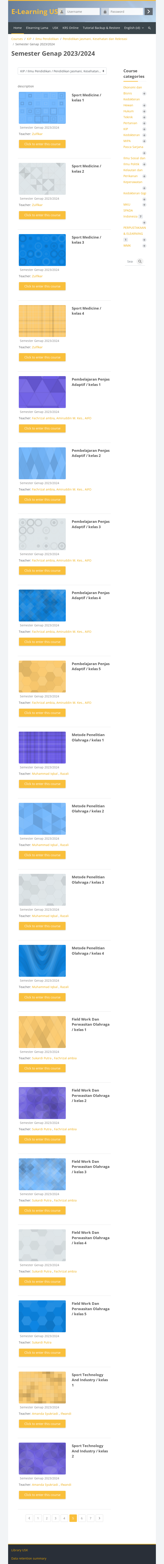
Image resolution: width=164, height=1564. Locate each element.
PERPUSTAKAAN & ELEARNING (134, 234)
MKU (126, 204)
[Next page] (99, 1518)
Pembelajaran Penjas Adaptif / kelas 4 (91, 595)
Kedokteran (131, 135)
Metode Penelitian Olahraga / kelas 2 (88, 808)
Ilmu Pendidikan (47, 39)
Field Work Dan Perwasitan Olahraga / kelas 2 (91, 1095)
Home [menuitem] (17, 28)
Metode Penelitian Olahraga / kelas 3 (88, 879)
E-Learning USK (37, 11)
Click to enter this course (42, 144)
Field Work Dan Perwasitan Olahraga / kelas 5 (91, 1308)
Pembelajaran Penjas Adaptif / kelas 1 (91, 382)
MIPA (127, 141)
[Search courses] (130, 261)
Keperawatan (132, 182)
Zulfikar (37, 134)
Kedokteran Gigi (134, 193)
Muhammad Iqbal (45, 774)
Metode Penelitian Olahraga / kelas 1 (88, 737)
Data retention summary (28, 1558)
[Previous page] (29, 1518)
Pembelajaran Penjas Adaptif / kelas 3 (91, 524)
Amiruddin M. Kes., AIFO (73, 418)
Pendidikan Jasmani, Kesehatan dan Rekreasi (95, 39)
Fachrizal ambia (43, 418)
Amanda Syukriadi (45, 1414)
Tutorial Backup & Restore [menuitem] (101, 28)
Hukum (128, 111)
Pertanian (130, 123)
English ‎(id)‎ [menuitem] (132, 28)
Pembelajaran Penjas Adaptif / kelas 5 (91, 666)
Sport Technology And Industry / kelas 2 (90, 1451)
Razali (64, 774)
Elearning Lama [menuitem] (37, 28)
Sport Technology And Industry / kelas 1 (90, 1380)
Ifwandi (66, 1414)
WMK (127, 245)
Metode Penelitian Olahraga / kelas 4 (88, 951)
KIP (29, 39)
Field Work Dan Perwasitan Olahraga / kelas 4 (91, 1237)
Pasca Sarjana (133, 147)
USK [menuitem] (55, 28)
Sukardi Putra (42, 1058)
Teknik (128, 117)
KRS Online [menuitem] (71, 28)
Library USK (19, 1550)
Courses (17, 39)
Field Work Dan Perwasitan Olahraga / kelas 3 (91, 1166)
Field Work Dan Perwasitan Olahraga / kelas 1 (91, 1024)
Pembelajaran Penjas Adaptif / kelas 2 (91, 453)
